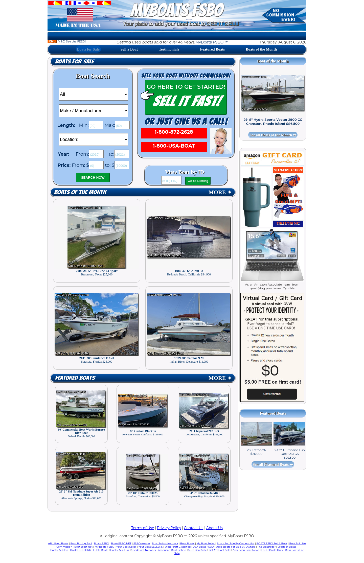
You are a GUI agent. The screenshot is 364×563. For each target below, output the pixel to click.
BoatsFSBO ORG (80, 550)
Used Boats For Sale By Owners (235, 546)
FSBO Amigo (141, 543)
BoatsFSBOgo (59, 550)
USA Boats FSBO (203, 546)
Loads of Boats (287, 546)
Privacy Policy (169, 528)
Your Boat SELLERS (150, 546)
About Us (214, 528)
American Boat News (246, 550)
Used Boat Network (143, 550)
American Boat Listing (172, 550)
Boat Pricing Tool (81, 543)
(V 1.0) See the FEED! (67, 41)
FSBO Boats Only (272, 550)
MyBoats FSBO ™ (211, 42)
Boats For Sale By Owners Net (235, 543)
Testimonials (169, 49)
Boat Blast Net (83, 546)
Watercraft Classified (178, 546)
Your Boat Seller (126, 546)
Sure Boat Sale (197, 550)
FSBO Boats (100, 550)
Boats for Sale (88, 49)
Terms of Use (142, 528)
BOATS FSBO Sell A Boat (272, 543)
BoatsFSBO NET (121, 543)
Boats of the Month (261, 49)
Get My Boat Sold (220, 550)
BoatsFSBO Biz (119, 550)
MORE (220, 192)
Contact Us (193, 528)
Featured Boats (212, 49)
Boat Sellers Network (165, 543)
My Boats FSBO (104, 546)
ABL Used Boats (58, 543)
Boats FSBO (101, 543)
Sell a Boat (129, 49)
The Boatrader (267, 546)
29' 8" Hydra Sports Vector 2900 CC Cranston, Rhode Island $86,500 (272, 122)
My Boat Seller (206, 543)
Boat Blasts (187, 543)
